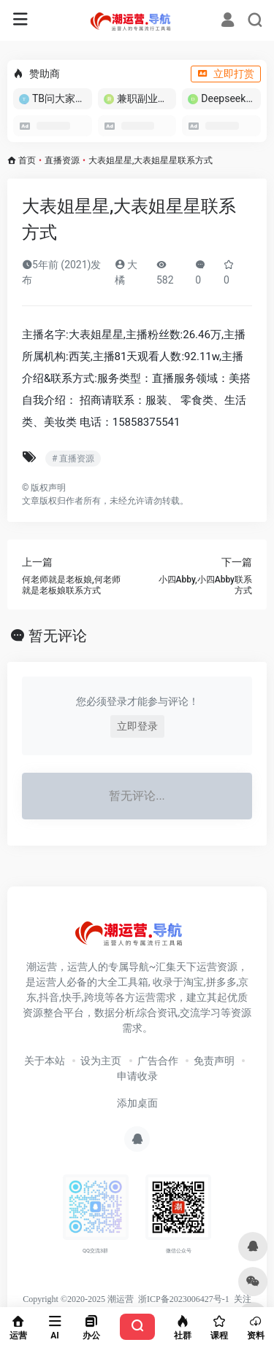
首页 (27, 160)
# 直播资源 (73, 458)
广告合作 (157, 1061)
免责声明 (214, 1061)
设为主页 (100, 1061)
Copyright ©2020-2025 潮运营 (78, 1299)
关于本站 (44, 1061)
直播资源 (62, 160)
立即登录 (137, 726)
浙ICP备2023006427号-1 (183, 1299)
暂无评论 (57, 635)
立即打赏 (225, 73)
